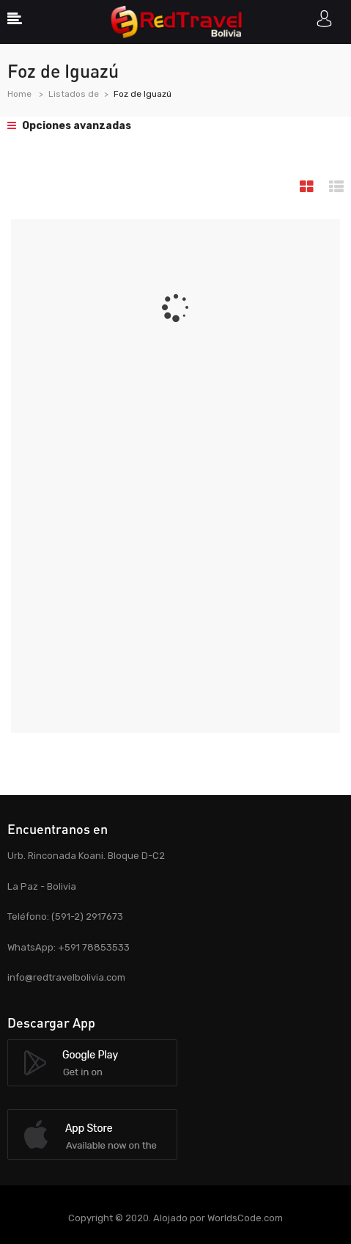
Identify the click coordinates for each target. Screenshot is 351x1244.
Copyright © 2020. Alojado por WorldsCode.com (175, 1217)
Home (19, 94)
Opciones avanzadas (69, 126)
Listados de (73, 94)
